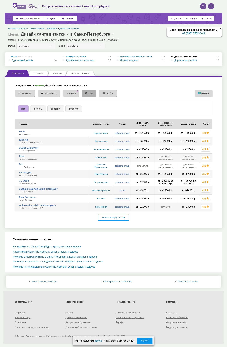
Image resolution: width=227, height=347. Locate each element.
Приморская (101, 207)
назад (21, 56)
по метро (206, 18)
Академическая (101, 149)
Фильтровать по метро (43, 281)
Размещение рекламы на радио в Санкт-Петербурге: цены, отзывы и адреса (58, 261)
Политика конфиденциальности (31, 327)
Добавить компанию (76, 317)
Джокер (23, 139)
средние (56, 108)
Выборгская (101, 157)
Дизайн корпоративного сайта (136, 56)
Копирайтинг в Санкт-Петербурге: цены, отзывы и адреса (47, 246)
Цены (51, 18)
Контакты (171, 312)
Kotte (22, 131)
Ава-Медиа (25, 172)
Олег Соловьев (27, 197)
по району (191, 18)
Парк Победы (101, 174)
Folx (21, 164)
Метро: (11, 46)
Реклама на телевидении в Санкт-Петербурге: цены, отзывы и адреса (54, 266)
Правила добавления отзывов (81, 327)
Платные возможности (128, 312)
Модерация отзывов (177, 327)
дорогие (73, 108)
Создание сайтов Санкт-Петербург (38, 189)
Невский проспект (101, 190)
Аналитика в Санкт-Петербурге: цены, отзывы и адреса (45, 251)
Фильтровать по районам (115, 281)
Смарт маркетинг (28, 148)
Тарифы (120, 322)
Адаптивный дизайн (22, 60)
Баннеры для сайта (76, 56)
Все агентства (28, 18)
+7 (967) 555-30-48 (193, 33)
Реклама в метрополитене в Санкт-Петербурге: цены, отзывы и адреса (55, 256)
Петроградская (101, 182)
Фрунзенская (101, 141)
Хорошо (144, 341)
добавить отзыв (122, 133)
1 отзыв (122, 190)
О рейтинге (20, 322)
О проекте (20, 312)
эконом (38, 108)
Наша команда (22, 317)
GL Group (24, 180)
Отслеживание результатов (130, 317)
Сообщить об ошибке (177, 317)
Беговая (101, 198)
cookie (98, 340)
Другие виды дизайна (185, 60)
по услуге (176, 18)
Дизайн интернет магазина (80, 60)
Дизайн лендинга (129, 60)
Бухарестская (101, 133)
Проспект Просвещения (101, 165)
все (23, 108)
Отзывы (67, 18)
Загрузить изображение (77, 322)
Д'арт (22, 156)
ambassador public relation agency (37, 205)
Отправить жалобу (176, 322)
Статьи (69, 312)
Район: (61, 46)
